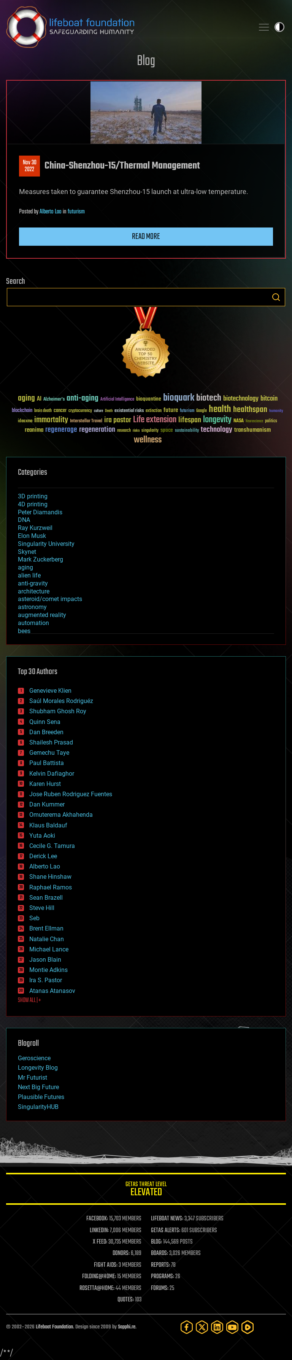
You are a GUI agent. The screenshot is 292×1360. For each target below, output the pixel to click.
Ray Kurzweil (35, 527)
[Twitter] (202, 1327)
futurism (76, 212)
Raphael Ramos (50, 887)
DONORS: (121, 1253)
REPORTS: (160, 1265)
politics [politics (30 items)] (271, 421)
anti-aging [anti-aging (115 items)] (82, 398)
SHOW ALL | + (29, 1000)
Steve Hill (41, 907)
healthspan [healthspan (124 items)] (250, 410)
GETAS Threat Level (146, 1190)
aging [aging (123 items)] (26, 398)
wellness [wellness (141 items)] (148, 440)
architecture (33, 591)
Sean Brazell (46, 897)
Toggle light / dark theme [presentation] (279, 27)
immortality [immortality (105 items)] (51, 420)
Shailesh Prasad (51, 742)
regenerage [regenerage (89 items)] (61, 430)
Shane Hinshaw (50, 876)
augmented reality (42, 615)
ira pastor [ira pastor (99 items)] (117, 420)
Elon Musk (32, 535)
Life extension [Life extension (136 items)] (154, 420)
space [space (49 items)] (166, 430)
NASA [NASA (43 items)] (238, 421)
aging (25, 567)
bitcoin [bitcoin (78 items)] (269, 399)
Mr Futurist (32, 1077)
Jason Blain (45, 959)
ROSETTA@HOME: (96, 1288)
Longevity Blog (38, 1067)
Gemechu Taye (49, 752)
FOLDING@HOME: (99, 1277)
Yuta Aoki (42, 835)
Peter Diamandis (40, 512)
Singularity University (46, 543)
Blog (146, 61)
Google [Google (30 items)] (201, 411)
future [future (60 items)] (170, 410)
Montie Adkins (48, 969)
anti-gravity (33, 583)
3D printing (33, 496)
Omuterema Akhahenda (61, 814)
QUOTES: (125, 1300)
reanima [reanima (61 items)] (34, 430)
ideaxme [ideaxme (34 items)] (25, 421)
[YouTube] (232, 1327)
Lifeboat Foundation (54, 1327)
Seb (34, 918)
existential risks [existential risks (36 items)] (129, 411)
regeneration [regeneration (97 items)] (97, 429)
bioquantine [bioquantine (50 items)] (148, 399)
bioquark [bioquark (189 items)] (178, 398)
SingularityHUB (38, 1106)
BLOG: (156, 1242)
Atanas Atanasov (52, 990)
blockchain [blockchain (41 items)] (22, 411)
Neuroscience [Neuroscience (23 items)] (254, 422)
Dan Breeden (46, 732)
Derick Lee (43, 856)
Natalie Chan (46, 939)
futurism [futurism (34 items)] (187, 411)
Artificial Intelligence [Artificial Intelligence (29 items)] (117, 399)
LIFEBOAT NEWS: (167, 1219)
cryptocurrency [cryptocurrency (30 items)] (80, 411)
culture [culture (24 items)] (98, 411)
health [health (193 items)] (220, 409)
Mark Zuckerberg (40, 559)
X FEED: (100, 1242)
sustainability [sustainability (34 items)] (187, 431)
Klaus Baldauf (48, 825)
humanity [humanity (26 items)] (276, 411)
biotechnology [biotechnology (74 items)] (241, 399)
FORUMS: (159, 1288)
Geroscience (34, 1058)
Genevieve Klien (50, 690)
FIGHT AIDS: (105, 1265)
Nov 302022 (29, 166)
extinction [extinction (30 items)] (154, 411)
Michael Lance (48, 949)
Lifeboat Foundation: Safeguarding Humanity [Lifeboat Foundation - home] (127, 27)
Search (276, 297)
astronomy (32, 607)
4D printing (33, 504)
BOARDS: (159, 1253)
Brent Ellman (46, 928)
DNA (24, 519)
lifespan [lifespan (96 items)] (189, 420)
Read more (146, 236)
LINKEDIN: (99, 1231)
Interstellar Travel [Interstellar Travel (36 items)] (86, 421)
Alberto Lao (51, 212)
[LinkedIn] (217, 1327)
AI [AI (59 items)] (39, 399)
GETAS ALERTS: (165, 1231)
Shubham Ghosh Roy (57, 711)
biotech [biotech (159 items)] (208, 398)
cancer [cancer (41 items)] (60, 411)
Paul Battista (46, 763)
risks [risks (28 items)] (136, 430)
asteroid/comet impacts (50, 599)
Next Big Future (38, 1087)
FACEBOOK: (97, 1219)
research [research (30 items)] (124, 430)
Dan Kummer (47, 804)
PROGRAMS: (162, 1277)
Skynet (27, 551)
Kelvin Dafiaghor (51, 773)
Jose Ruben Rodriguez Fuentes (70, 794)
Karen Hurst (45, 783)
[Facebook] (187, 1327)
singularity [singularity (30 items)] (150, 430)
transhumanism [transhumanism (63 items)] (252, 430)
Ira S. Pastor (45, 980)
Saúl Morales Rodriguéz (61, 701)
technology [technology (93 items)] (216, 430)
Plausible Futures (41, 1097)
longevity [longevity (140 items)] (217, 420)
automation (33, 623)
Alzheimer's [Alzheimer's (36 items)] (54, 399)
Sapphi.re (126, 1327)
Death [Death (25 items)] (109, 411)
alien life (29, 575)
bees (24, 631)
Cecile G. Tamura (52, 845)
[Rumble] (247, 1327)
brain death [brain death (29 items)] (43, 411)
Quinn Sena (44, 721)
